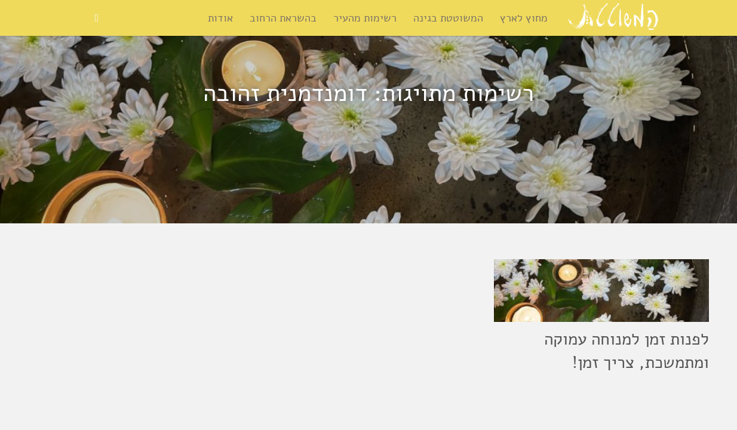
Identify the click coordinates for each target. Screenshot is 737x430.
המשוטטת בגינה (448, 18)
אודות (220, 18)
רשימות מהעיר (365, 18)
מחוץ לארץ (524, 18)
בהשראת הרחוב (283, 18)
